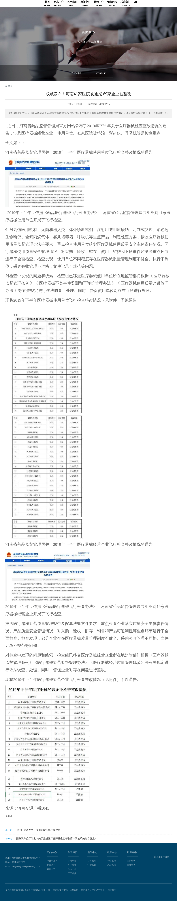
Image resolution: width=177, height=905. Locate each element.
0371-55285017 (18, 866)
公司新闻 (76, 77)
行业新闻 (101, 77)
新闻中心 (88, 36)
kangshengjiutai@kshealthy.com (26, 870)
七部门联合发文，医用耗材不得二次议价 (38, 833)
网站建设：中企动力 (90, 894)
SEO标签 (74, 894)
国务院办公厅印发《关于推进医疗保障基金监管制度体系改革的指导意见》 (56, 842)
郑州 (102, 894)
